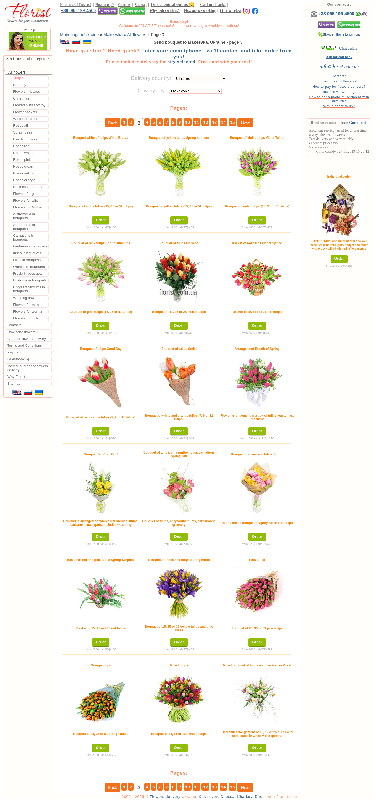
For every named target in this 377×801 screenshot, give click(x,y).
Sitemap (141, 5)
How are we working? (339, 92)
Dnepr (260, 796)
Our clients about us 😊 (172, 4)
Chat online (339, 49)
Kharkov (244, 796)
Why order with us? (165, 11)
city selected (181, 61)
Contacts (124, 5)
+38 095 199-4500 (78, 10)
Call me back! (213, 4)
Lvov (213, 796)
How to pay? (104, 5)
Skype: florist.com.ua (339, 34)
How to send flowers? (75, 5)
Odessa (227, 796)
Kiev (203, 796)
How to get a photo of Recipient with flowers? (339, 99)
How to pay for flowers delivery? (338, 87)
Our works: (230, 10)
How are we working (200, 11)
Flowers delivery (165, 796)
